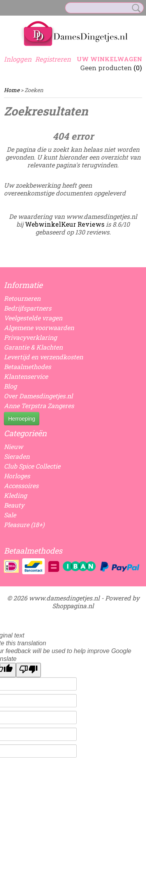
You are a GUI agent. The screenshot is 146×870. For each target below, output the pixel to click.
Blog (10, 386)
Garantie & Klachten (33, 347)
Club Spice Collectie (32, 466)
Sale (10, 515)
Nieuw (13, 446)
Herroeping (21, 418)
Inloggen (18, 59)
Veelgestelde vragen (33, 318)
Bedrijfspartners (27, 308)
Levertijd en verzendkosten (43, 357)
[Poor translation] (28, 670)
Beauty (14, 505)
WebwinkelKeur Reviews (64, 224)
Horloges (17, 476)
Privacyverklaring (30, 337)
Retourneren (22, 298)
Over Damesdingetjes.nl (38, 396)
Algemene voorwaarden (39, 327)
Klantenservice (26, 376)
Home (11, 90)
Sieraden (17, 456)
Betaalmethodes (27, 366)
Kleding (15, 495)
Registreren (53, 59)
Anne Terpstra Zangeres (39, 405)
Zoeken (135, 8)
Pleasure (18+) (24, 524)
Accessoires (21, 485)
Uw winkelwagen (109, 59)
